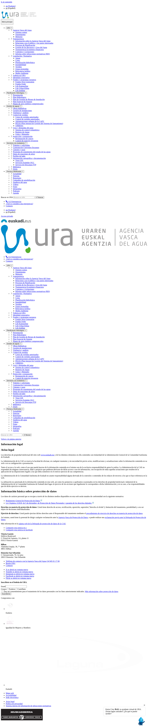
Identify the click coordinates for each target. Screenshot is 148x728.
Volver (11, 439)
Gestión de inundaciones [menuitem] (22, 111)
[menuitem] (13, 202)
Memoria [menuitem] (18, 37)
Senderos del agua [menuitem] (20, 182)
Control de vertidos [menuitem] (20, 115)
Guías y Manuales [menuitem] (22, 134)
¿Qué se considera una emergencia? (19, 204)
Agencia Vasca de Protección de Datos (73, 517)
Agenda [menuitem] (16, 193)
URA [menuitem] (9, 28)
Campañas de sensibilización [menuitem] (24, 180)
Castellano (21, 589)
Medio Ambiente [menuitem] (21, 73)
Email (3, 586)
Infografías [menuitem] (17, 189)
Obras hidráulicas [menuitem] (19, 108)
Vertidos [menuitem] (18, 67)
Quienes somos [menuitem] (21, 32)
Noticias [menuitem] (16, 176)
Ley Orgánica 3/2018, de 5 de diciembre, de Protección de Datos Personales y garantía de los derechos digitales (50, 503)
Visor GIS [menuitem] (19, 160)
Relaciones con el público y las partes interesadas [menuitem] (34, 43)
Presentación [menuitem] (18, 95)
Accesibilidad (11, 695)
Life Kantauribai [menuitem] (21, 86)
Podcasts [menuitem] (16, 191)
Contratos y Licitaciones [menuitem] (24, 52)
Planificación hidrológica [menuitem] (25, 62)
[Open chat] (141, 721)
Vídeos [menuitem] (15, 184)
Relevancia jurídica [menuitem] (22, 71)
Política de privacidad (14, 704)
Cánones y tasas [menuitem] (19, 150)
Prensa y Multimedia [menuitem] (15, 171)
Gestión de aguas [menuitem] (14, 106)
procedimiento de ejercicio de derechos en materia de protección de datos (114, 513)
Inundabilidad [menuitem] (20, 65)
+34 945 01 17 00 (33, 561)
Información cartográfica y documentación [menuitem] (29, 158)
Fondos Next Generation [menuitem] (24, 82)
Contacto (9, 206)
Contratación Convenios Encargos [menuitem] (26, 148)
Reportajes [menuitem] (17, 178)
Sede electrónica (12, 697)
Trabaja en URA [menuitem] (19, 75)
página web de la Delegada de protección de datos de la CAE (42, 524)
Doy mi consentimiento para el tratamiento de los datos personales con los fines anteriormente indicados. (59, 591)
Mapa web (10, 693)
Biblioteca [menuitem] (17, 167)
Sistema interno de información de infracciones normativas (28, 706)
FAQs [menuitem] (15, 169)
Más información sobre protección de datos (101, 591)
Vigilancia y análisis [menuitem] (21, 113)
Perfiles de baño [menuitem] (19, 156)
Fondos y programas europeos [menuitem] (24, 80)
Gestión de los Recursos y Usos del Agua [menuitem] (31, 47)
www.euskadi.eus (47, 455)
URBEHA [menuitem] (19, 126)
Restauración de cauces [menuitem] (24, 139)
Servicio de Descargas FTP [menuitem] (25, 165)
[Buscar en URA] (24, 197)
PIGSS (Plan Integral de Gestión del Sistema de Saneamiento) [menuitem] (39, 123)
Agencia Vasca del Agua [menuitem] (22, 30)
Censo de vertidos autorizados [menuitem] (26, 117)
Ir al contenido (6, 2)
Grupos (4, 589)
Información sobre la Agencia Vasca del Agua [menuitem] (32, 41)
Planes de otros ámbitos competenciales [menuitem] (28, 104)
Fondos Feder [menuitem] (20, 84)
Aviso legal (10, 701)
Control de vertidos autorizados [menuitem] (27, 119)
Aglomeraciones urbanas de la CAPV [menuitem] (29, 121)
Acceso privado (7, 216)
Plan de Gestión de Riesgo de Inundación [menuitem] (29, 99)
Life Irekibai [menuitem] (20, 90)
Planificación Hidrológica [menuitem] (16, 93)
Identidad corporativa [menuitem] (21, 78)
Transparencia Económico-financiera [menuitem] (29, 50)
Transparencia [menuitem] (18, 39)
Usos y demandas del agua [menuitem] (23, 128)
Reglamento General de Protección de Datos (24, 501)
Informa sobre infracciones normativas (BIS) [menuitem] (32, 54)
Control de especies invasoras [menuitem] (26, 141)
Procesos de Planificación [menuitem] (25, 45)
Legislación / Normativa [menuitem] (22, 56)
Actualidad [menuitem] (17, 174)
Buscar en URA (7, 197)
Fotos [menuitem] (15, 187)
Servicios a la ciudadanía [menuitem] (17, 143)
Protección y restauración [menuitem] (23, 136)
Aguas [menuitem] (17, 58)
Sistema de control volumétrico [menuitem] (27, 130)
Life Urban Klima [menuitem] (22, 88)
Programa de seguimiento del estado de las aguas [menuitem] (32, 152)
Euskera (11, 589)
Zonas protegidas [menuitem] (22, 69)
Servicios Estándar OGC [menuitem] (24, 163)
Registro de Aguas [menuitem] (22, 132)
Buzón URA (10, 563)
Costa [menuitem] (17, 60)
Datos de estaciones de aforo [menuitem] (24, 154)
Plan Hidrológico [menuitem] (19, 97)
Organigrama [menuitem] (20, 34)
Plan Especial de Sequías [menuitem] (22, 102)
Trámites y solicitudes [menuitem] (21, 145)
